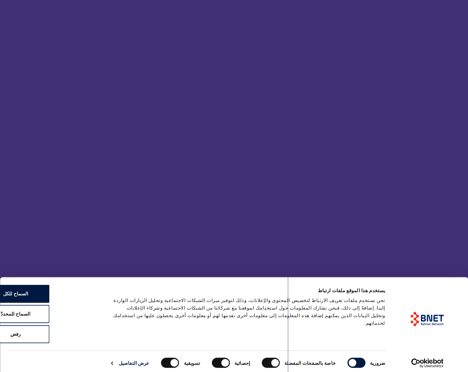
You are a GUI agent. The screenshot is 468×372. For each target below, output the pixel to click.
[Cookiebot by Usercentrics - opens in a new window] (427, 359)
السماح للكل (52, 290)
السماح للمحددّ (53, 310)
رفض (53, 330)
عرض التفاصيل (134, 359)
